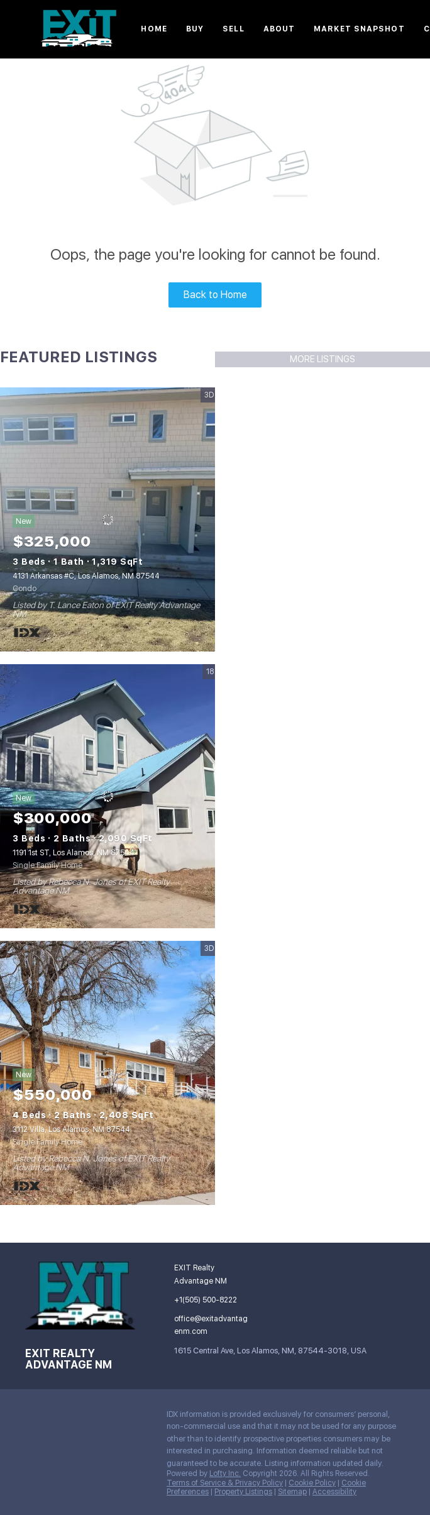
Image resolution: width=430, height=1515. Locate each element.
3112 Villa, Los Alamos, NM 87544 (71, 1129)
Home (154, 29)
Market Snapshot (359, 29)
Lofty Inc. (225, 1473)
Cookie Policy (312, 1483)
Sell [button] (233, 29)
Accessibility (334, 1491)
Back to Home (215, 295)
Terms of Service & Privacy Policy (225, 1483)
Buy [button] (195, 29)
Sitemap (292, 1491)
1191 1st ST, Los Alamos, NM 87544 (74, 852)
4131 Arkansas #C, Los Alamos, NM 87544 (86, 576)
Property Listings (243, 1491)
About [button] (279, 29)
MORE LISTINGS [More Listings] (322, 359)
